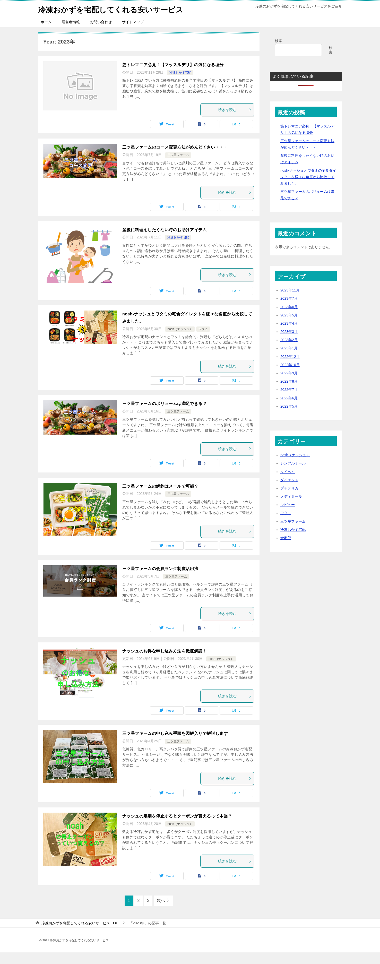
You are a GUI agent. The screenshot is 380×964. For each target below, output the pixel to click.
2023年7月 (289, 310)
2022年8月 (289, 393)
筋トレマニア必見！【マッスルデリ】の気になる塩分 (173, 76)
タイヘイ (287, 483)
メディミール (291, 508)
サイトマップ (133, 33)
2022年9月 (289, 385)
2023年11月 (290, 302)
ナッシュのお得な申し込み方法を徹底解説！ (164, 662)
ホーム (46, 33)
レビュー (287, 516)
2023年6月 (289, 318)
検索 (278, 52)
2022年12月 (290, 368)
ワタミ (203, 340)
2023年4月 (289, 335)
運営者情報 (71, 33)
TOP (79, 934)
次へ (161, 912)
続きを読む (235, 121)
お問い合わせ (101, 33)
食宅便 (285, 549)
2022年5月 (289, 418)
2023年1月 (289, 360)
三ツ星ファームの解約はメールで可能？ (160, 498)
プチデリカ (289, 500)
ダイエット (289, 491)
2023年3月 (289, 343)
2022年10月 (290, 376)
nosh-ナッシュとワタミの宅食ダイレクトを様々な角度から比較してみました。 (308, 188)
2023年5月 (289, 327)
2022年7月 (289, 401)
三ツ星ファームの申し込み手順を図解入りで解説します (175, 745)
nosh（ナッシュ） (180, 340)
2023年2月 (289, 351)
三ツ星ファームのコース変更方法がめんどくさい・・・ (175, 159)
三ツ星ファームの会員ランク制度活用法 (160, 580)
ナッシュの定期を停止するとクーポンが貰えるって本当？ (177, 827)
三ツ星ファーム (178, 166)
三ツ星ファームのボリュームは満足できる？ (164, 415)
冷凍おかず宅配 (180, 84)
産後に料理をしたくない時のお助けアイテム (164, 241)
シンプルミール (293, 475)
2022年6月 (289, 409)
